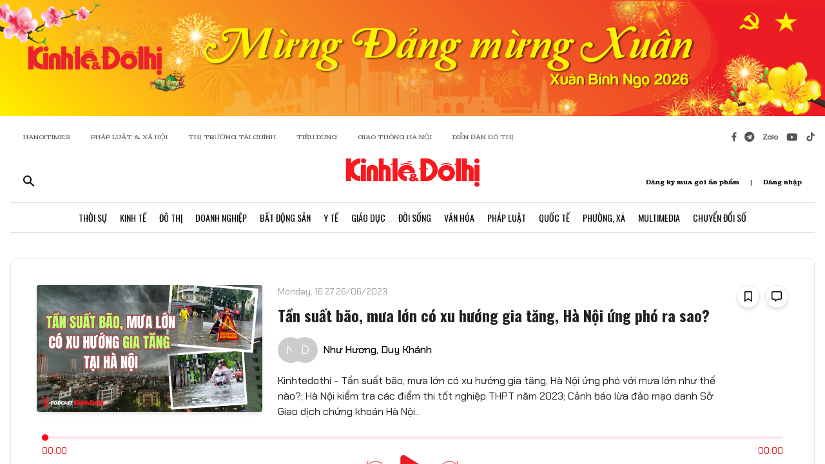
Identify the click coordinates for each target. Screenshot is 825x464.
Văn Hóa (459, 217)
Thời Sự (93, 217)
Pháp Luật (506, 217)
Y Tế (331, 217)
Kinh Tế (133, 217)
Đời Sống (414, 217)
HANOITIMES (46, 137)
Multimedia (659, 217)
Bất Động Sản (285, 217)
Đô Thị (170, 217)
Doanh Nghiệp (221, 217)
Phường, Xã (604, 217)
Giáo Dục (368, 217)
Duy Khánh (406, 349)
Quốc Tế (554, 217)
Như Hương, (350, 349)
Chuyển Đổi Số (719, 217)
